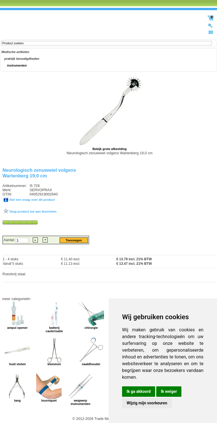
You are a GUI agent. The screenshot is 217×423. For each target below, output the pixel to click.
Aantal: (10, 240)
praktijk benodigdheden (21, 58)
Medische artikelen (15, 52)
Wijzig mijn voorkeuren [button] (147, 403)
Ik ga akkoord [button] (139, 391)
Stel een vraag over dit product (31, 199)
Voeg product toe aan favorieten (32, 211)
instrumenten (17, 65)
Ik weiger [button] (169, 391)
